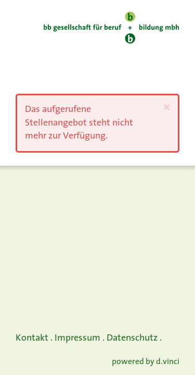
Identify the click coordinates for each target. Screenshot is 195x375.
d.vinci (167, 362)
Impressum (77, 338)
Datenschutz (132, 338)
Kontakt (32, 338)
